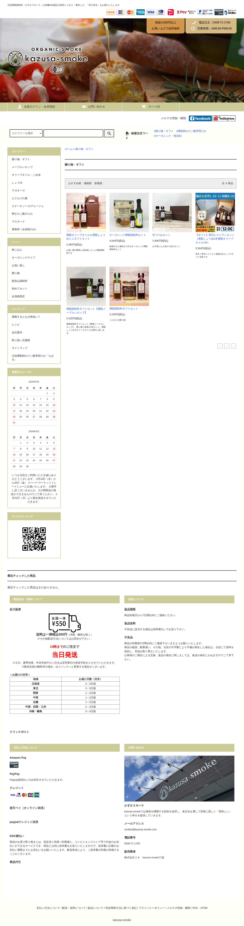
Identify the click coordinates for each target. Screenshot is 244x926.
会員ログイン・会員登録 (36, 106)
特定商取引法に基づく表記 (121, 908)
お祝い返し (18, 265)
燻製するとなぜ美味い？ (26, 316)
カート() (150, 106)
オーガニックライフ (23, 257)
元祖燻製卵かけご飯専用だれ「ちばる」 (33, 358)
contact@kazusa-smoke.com (140, 829)
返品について (95, 908)
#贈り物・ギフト (164, 131)
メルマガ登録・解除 (173, 118)
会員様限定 (18, 296)
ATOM (203, 908)
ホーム (69, 149)
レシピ (16, 324)
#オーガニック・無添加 (167, 136)
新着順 (98, 183)
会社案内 (17, 332)
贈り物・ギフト (84, 149)
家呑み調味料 (19, 281)
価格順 (88, 183)
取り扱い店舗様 (21, 340)
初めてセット (19, 288)
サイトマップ (19, 348)
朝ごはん (17, 249)
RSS (195, 908)
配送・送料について (74, 908)
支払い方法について (48, 908)
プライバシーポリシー (152, 908)
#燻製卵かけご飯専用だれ (191, 131)
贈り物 (16, 273)
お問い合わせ (93, 106)
